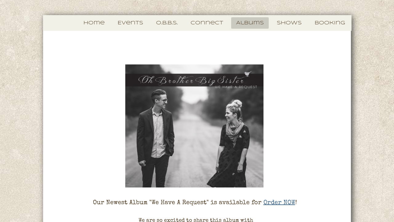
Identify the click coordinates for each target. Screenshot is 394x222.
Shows (289, 23)
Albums (250, 23)
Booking (330, 23)
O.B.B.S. (167, 23)
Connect (207, 23)
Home (94, 23)
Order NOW (279, 203)
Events (130, 23)
